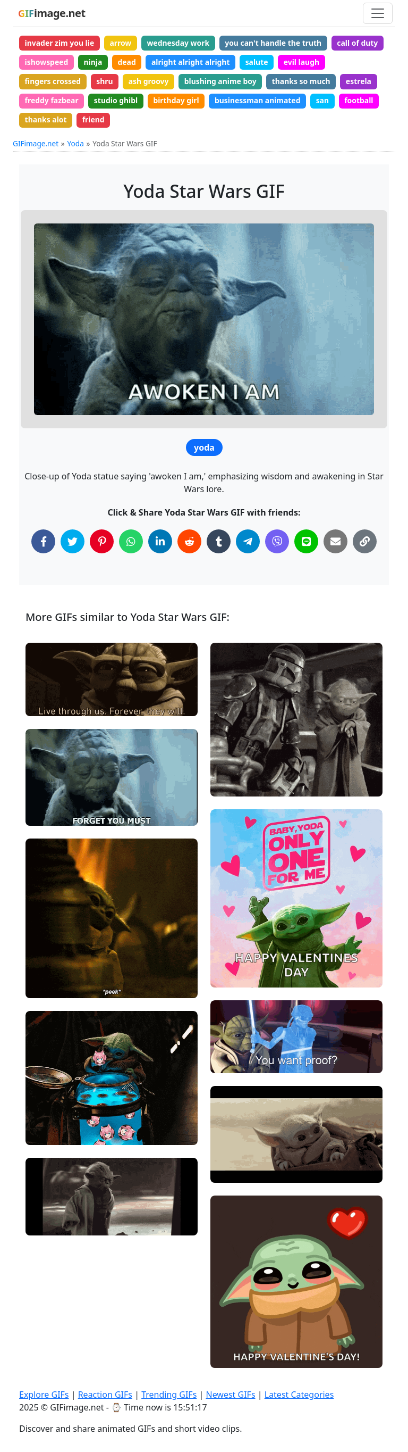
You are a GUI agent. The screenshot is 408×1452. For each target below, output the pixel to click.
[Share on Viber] (277, 543)
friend (94, 120)
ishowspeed (47, 62)
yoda (204, 449)
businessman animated (259, 101)
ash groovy (150, 82)
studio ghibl (117, 101)
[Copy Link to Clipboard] (365, 543)
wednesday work (179, 43)
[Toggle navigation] (378, 13)
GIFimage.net (35, 144)
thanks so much (303, 82)
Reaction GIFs (105, 1394)
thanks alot (46, 120)
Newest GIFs (230, 1394)
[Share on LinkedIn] (160, 543)
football (361, 101)
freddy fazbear (52, 101)
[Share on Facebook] (43, 543)
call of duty (359, 43)
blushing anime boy (221, 82)
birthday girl (177, 101)
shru (105, 82)
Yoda (75, 144)
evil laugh (304, 62)
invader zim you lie (60, 43)
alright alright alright (191, 62)
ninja (93, 62)
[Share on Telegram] (248, 543)
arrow (121, 43)
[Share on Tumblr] (219, 543)
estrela (361, 82)
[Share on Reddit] (189, 543)
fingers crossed (53, 82)
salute (258, 62)
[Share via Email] (335, 543)
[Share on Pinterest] (102, 543)
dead (127, 62)
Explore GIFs (44, 1394)
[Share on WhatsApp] (131, 543)
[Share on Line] (306, 543)
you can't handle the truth (275, 43)
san (325, 101)
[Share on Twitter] (72, 543)
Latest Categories (299, 1394)
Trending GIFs (169, 1394)
